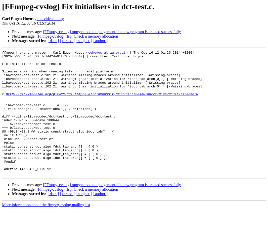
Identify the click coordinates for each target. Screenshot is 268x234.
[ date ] (53, 41)
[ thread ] (67, 41)
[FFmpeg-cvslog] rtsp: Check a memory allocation (77, 36)
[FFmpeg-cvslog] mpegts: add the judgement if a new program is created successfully (112, 32)
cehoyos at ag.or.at (106, 53)
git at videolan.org (49, 19)
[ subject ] (84, 41)
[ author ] (100, 41)
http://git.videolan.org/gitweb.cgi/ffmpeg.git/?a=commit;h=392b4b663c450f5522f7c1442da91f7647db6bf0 (102, 102)
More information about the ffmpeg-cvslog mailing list (46, 229)
